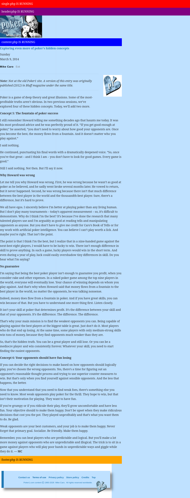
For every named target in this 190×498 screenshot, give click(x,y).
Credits (85, 477)
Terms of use (39, 477)
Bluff (29, 85)
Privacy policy (56, 477)
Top (94, 477)
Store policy (72, 477)
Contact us (24, 477)
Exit (18, 66)
